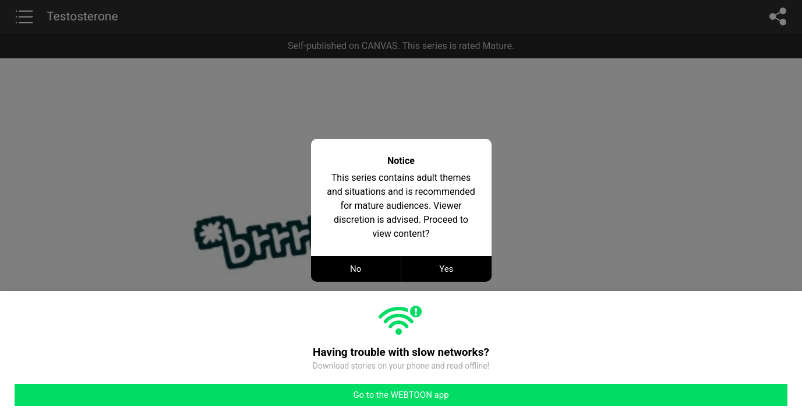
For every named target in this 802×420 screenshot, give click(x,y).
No (355, 269)
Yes (446, 269)
